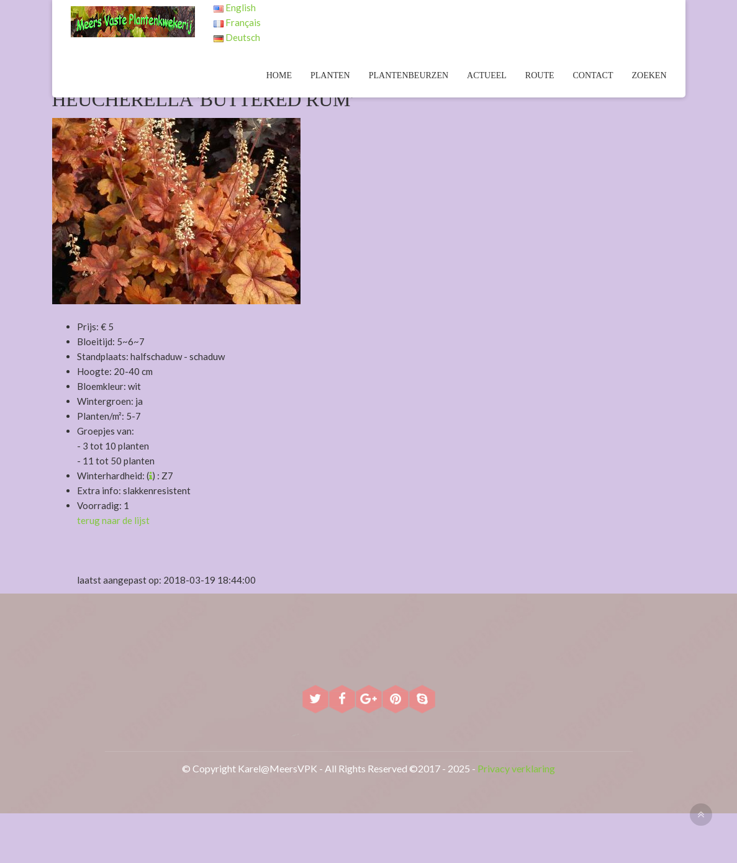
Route (539, 75)
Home (279, 75)
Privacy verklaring (516, 768)
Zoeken (649, 75)
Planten (330, 75)
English (235, 7)
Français (237, 22)
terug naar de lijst (113, 520)
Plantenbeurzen (408, 75)
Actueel (487, 75)
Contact (593, 75)
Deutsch (237, 37)
